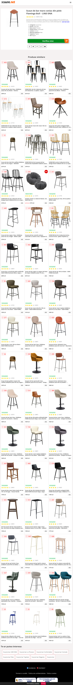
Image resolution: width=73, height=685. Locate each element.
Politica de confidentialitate (37, 673)
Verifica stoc (55, 41)
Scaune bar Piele (8, 657)
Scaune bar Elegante (38, 657)
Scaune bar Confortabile (44, 652)
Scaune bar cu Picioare (27, 652)
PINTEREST (41, 668)
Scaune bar (50, 657)
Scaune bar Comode (61, 652)
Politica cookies (51, 673)
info (22, 93)
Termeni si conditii (21, 673)
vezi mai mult (65, 22)
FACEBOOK (31, 668)
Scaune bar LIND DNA (10, 652)
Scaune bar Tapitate (22, 657)
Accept (43, 683)
